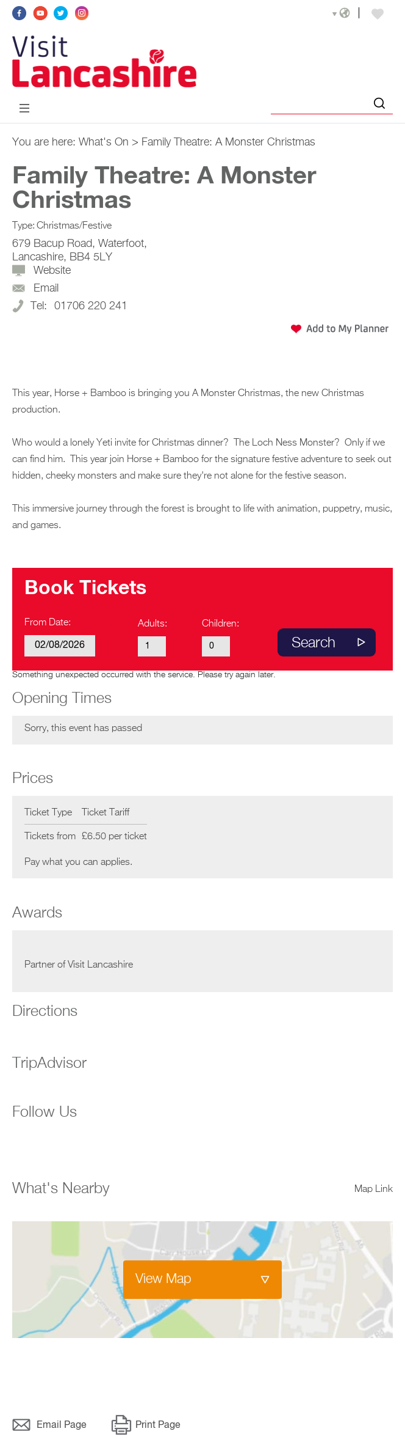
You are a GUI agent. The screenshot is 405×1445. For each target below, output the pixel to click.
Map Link (373, 1189)
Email (46, 288)
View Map (163, 1279)
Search (313, 643)
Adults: (152, 624)
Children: (220, 624)
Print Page (158, 1425)
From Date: (47, 623)
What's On (104, 142)
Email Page (62, 1425)
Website (52, 270)
